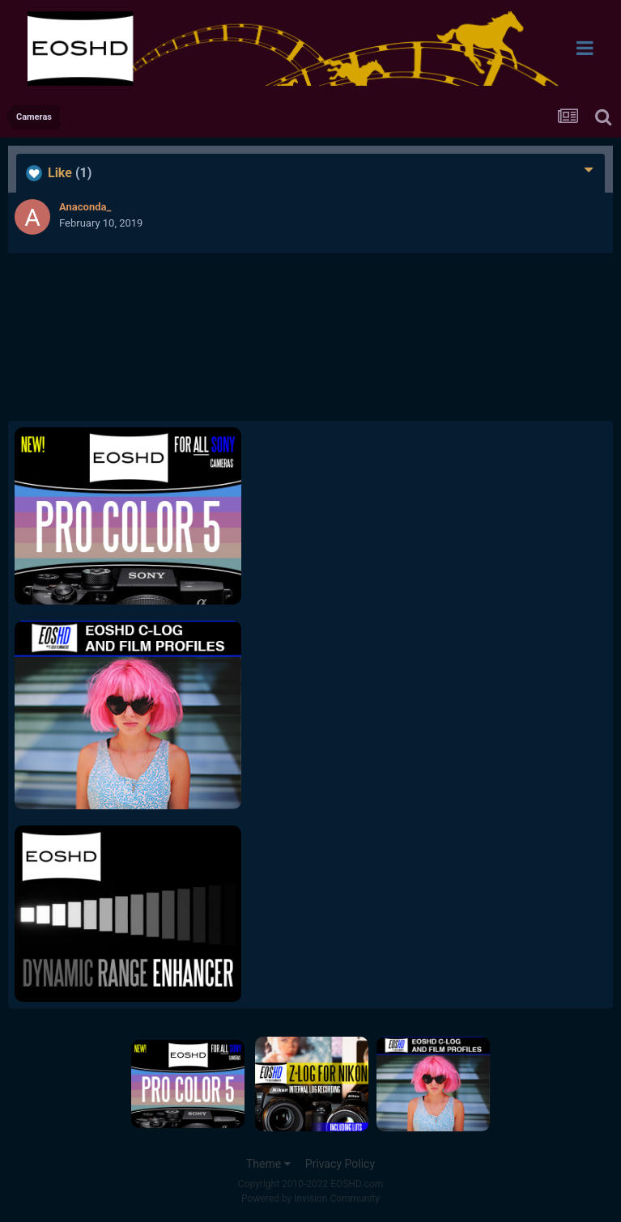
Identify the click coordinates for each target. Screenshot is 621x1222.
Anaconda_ (85, 207)
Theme (268, 1163)
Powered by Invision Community (310, 1198)
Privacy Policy (340, 1163)
